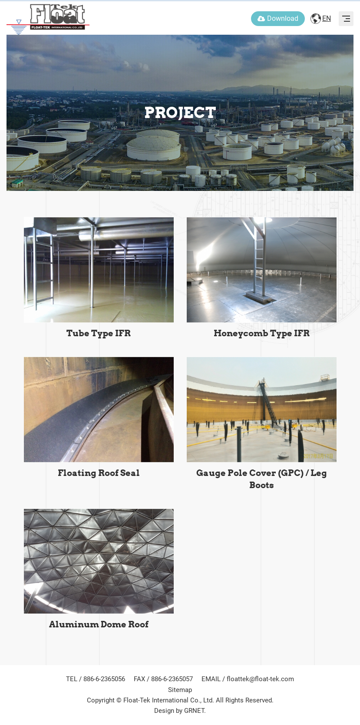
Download (278, 18)
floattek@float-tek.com (260, 679)
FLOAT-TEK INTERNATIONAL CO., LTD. (48, 17)
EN (326, 18)
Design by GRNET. (180, 711)
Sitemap (180, 690)
